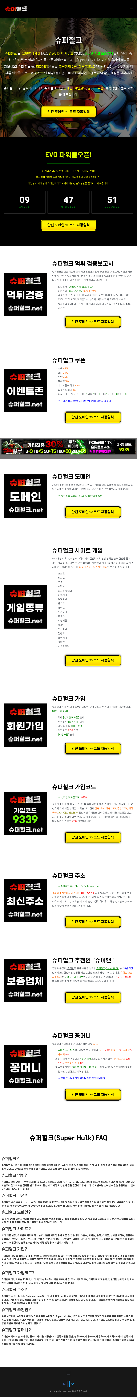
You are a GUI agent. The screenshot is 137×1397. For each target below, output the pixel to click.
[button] (131, 9)
